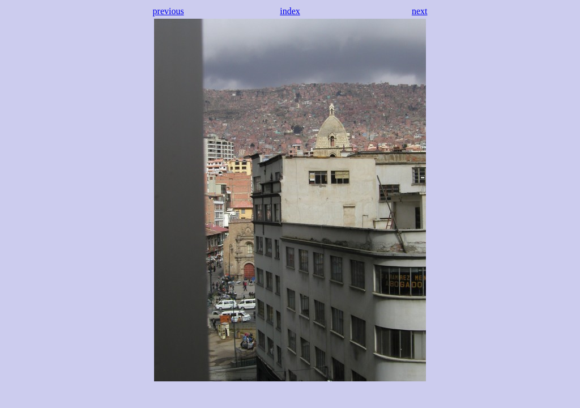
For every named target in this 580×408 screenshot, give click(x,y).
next (420, 11)
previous (168, 11)
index (290, 11)
